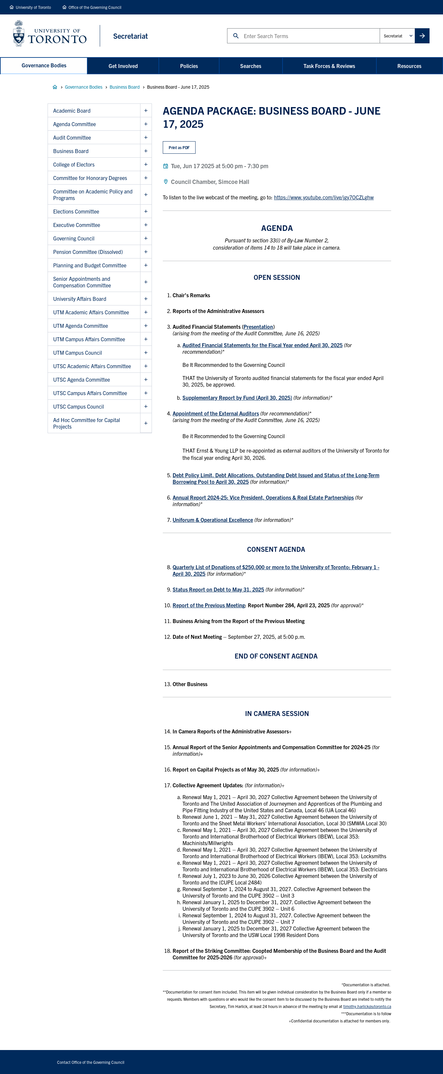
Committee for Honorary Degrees (90, 177)
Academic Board (72, 110)
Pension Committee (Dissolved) (88, 251)
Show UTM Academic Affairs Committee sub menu (146, 312)
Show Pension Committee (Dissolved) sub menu (146, 251)
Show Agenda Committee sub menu (146, 124)
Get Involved (123, 65)
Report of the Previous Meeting (209, 605)
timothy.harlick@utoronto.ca (367, 1006)
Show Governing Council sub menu (146, 238)
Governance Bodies (44, 65)
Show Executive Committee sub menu (146, 225)
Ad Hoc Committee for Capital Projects (86, 423)
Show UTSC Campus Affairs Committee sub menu (146, 393)
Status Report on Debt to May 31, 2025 (218, 589)
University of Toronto (33, 7)
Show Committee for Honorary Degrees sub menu (146, 178)
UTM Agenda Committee (80, 325)
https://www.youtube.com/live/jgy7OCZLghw (324, 197)
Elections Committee (76, 211)
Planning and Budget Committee (89, 265)
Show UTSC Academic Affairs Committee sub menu (146, 366)
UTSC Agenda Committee (81, 379)
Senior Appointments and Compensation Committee (82, 281)
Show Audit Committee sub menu (146, 137)
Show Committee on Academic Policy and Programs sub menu (146, 195)
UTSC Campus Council (78, 406)
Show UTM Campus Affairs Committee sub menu (146, 339)
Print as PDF (179, 147)
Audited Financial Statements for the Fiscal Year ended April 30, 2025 (262, 345)
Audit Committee (72, 137)
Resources (409, 65)
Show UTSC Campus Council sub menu (146, 406)
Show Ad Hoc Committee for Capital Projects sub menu (146, 423)
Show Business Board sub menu (146, 151)
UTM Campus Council (77, 352)
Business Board (125, 87)
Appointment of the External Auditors (216, 413)
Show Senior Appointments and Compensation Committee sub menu (146, 282)
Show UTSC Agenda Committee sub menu (146, 379)
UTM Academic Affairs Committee (91, 312)
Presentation (258, 326)
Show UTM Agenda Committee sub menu (146, 325)
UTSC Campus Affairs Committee (90, 393)
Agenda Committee (74, 124)
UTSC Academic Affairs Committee (92, 366)
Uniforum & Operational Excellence (213, 519)
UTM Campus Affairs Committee (89, 339)
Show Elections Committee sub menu (146, 211)
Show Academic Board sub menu (146, 110)
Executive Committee (76, 224)
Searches (250, 65)
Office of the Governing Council (95, 7)
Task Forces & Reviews (329, 65)
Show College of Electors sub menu (146, 164)
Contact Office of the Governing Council (90, 1062)
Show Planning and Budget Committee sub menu (146, 265)
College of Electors (74, 164)
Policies (189, 65)
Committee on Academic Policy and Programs (93, 194)
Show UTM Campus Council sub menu (146, 352)
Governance (55, 87)
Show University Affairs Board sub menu (146, 298)
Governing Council (74, 238)
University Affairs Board (79, 298)
